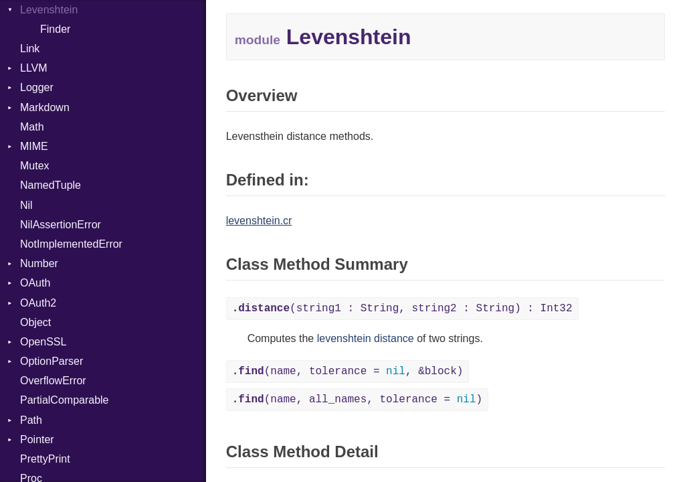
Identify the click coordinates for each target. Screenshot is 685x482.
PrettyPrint (45, 459)
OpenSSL (43, 341)
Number (39, 263)
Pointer (37, 439)
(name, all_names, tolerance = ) (357, 400)
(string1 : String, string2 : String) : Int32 (402, 309)
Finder (55, 29)
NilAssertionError (60, 224)
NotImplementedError (71, 244)
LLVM (33, 68)
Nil (26, 205)
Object (35, 322)
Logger (37, 87)
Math (32, 127)
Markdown (45, 107)
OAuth (35, 283)
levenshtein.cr (259, 220)
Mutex (35, 165)
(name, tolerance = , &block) (348, 372)
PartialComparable (64, 400)
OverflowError (53, 380)
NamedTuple (50, 185)
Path (31, 420)
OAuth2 (38, 303)
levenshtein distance (365, 338)
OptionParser (51, 361)
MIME (34, 146)
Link (29, 48)
